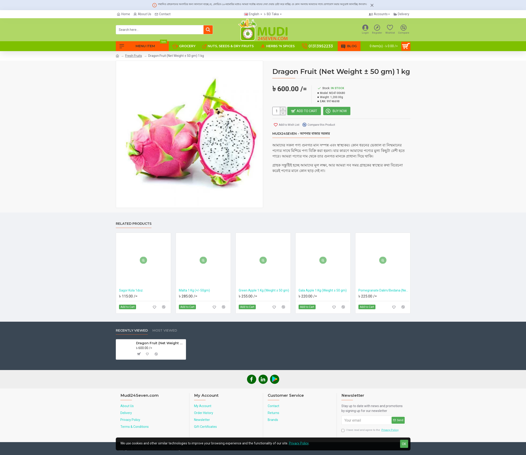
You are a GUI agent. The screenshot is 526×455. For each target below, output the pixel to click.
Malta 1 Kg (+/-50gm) (194, 290)
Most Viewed (164, 330)
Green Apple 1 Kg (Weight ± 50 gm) (264, 290)
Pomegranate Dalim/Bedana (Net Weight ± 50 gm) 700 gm (383, 290)
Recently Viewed (132, 330)
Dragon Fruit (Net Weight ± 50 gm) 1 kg (160, 343)
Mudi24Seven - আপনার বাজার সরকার (301, 134)
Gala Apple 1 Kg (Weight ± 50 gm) (323, 290)
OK (404, 444)
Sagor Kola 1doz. (131, 290)
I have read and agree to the (370, 430)
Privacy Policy (299, 443)
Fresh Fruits (133, 56)
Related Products (133, 224)
